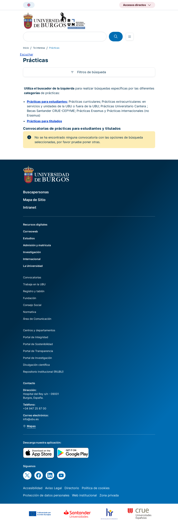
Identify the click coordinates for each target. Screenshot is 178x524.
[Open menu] (129, 36)
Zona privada (109, 495)
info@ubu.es (31, 419)
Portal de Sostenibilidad (38, 344)
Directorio (72, 488)
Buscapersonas (36, 192)
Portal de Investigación (37, 357)
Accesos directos (134, 5)
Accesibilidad (32, 488)
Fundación (29, 298)
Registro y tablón (33, 291)
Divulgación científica (36, 364)
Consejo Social (32, 305)
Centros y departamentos (39, 330)
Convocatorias (32, 277)
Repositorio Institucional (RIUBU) (43, 371)
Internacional (32, 259)
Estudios (29, 238)
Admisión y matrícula (37, 245)
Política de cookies (95, 488)
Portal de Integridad (35, 337)
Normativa (29, 311)
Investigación (32, 252)
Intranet (29, 207)
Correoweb (30, 231)
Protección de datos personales (46, 495)
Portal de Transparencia (38, 351)
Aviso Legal (53, 488)
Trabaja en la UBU (34, 284)
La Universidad (33, 265)
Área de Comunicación (37, 318)
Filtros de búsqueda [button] (91, 72)
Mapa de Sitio (34, 200)
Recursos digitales (35, 224)
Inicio (26, 47)
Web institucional (84, 495)
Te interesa (39, 47)
